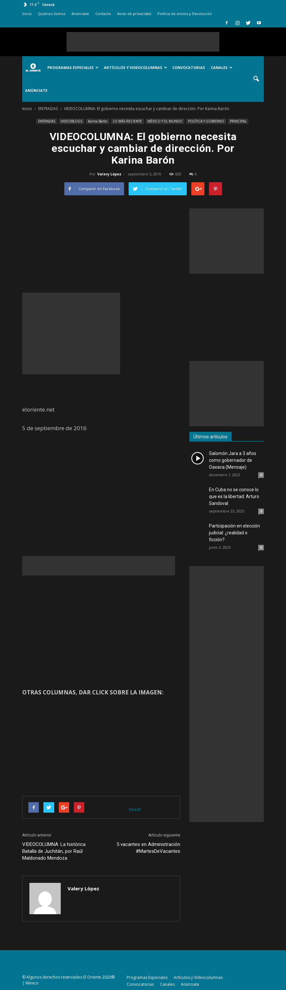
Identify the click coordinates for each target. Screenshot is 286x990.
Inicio (27, 13)
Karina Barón (97, 121)
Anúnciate (80, 13)
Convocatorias (188, 67)
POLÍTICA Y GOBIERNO (206, 121)
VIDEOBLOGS (71, 121)
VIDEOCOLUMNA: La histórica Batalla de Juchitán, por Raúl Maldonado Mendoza (54, 851)
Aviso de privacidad (134, 13)
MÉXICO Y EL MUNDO (165, 121)
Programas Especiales (73, 67)
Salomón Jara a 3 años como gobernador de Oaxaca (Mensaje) (232, 460)
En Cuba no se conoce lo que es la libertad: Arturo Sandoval (234, 496)
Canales (221, 67)
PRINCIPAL (238, 121)
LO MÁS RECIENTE (127, 121)
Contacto (103, 13)
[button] (256, 79)
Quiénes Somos (51, 13)
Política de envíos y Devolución (184, 13)
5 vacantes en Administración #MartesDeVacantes (148, 847)
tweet (135, 809)
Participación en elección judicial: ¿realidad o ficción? (234, 532)
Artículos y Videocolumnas (135, 67)
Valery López (109, 173)
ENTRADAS (46, 121)
